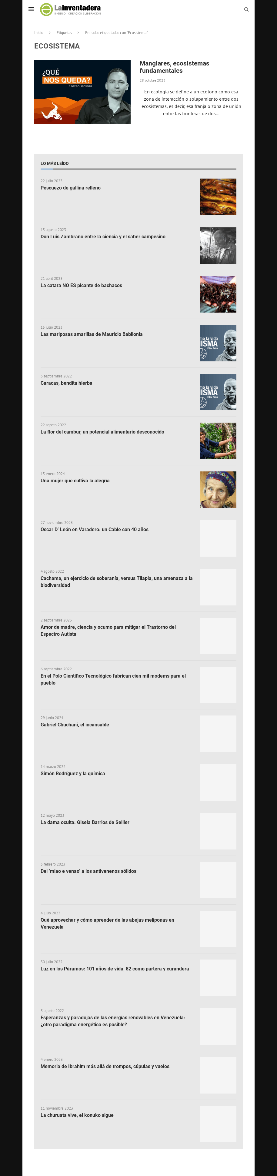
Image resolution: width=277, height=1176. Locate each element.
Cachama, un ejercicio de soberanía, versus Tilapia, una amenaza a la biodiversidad (117, 581)
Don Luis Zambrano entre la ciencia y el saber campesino (103, 237)
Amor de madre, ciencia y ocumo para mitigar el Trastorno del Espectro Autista (108, 630)
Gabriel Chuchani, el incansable (75, 725)
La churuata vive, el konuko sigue (77, 1115)
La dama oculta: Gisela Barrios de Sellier (85, 822)
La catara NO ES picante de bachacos (81, 285)
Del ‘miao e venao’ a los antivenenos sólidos (88, 871)
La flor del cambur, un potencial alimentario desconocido (102, 432)
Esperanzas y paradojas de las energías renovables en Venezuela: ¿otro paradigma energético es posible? (113, 1021)
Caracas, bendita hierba (66, 383)
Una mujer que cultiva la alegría (75, 481)
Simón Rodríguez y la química (73, 773)
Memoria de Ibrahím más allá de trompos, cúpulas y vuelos (105, 1066)
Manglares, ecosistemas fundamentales (174, 67)
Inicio (38, 32)
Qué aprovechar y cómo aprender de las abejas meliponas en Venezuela (107, 923)
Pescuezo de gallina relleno (71, 188)
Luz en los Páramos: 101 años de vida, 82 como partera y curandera (115, 969)
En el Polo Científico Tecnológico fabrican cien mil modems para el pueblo (113, 679)
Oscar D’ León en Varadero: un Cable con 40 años (95, 529)
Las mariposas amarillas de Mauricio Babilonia (92, 334)
